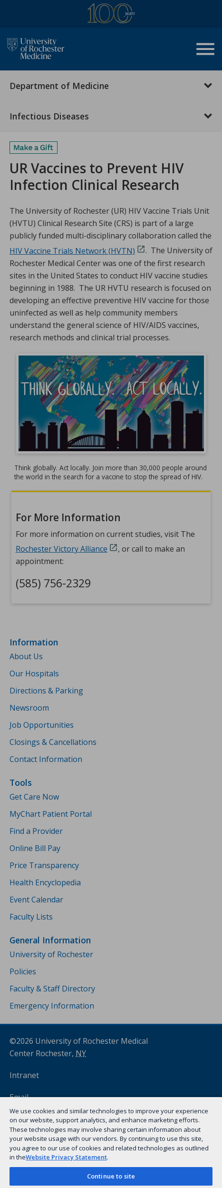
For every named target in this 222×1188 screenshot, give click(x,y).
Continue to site (111, 1176)
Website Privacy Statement (66, 1157)
